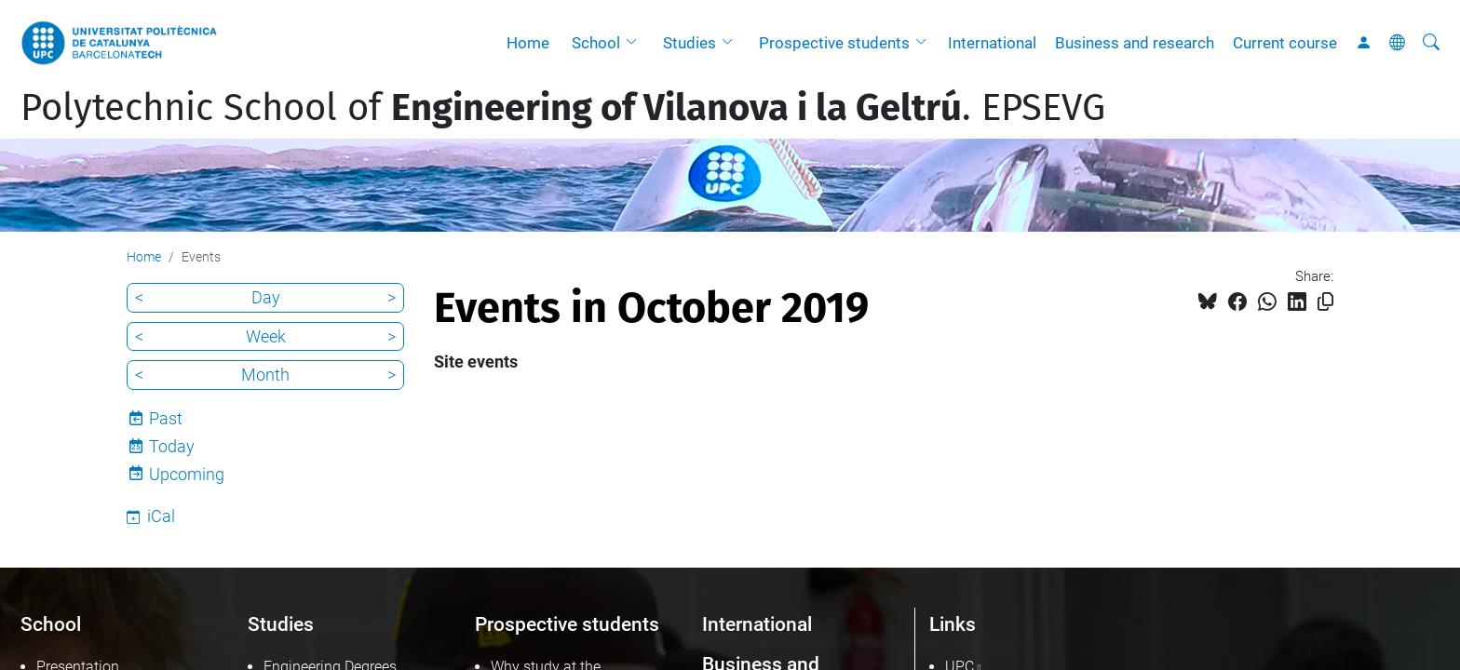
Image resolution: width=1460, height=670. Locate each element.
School (596, 43)
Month (265, 374)
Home (528, 43)
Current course (1285, 43)
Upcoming (186, 474)
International (992, 43)
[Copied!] (1325, 302)
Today (172, 446)
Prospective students (834, 43)
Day (265, 297)
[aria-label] (1431, 43)
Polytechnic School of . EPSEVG (562, 108)
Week (266, 336)
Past (165, 418)
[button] (636, 43)
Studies (689, 43)
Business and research (1134, 43)
